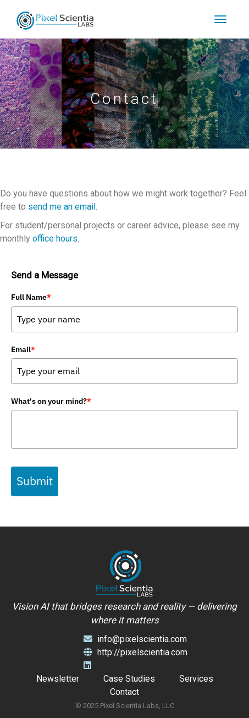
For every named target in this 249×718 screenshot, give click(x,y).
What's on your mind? (51, 401)
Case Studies (129, 678)
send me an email (62, 206)
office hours (55, 238)
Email (23, 349)
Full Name (31, 297)
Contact (124, 692)
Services (196, 678)
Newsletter (57, 678)
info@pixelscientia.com (135, 639)
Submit (34, 481)
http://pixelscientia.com (135, 652)
